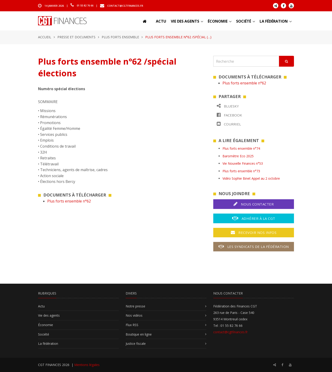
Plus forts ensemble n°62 (69, 201)
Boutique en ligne (139, 334)
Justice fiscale (136, 343)
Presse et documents (76, 37)
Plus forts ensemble (120, 37)
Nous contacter (254, 204)
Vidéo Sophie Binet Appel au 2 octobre (251, 178)
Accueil (44, 37)
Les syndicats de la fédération (254, 246)
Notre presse (135, 306)
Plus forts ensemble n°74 (241, 148)
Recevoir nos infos (253, 232)
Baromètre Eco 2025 (238, 156)
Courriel (229, 124)
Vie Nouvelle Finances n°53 (242, 163)
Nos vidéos (134, 315)
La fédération (274, 21)
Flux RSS (132, 325)
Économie (218, 21)
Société (243, 21)
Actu (161, 21)
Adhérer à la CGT (253, 218)
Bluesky (228, 106)
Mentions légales (87, 365)
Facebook (229, 115)
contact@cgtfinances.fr (125, 5)
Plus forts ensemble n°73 (241, 171)
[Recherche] (246, 61)
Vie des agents (185, 21)
